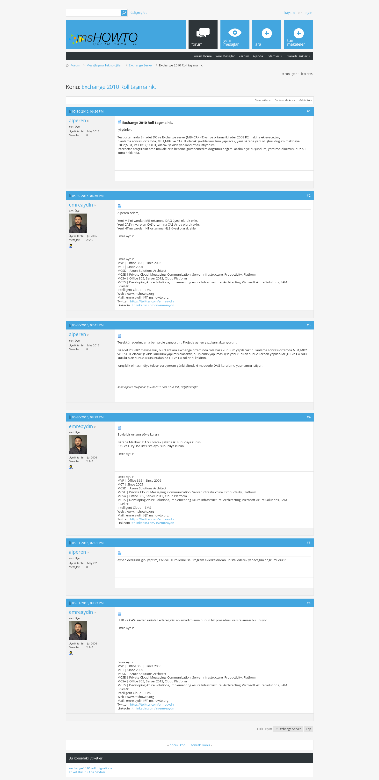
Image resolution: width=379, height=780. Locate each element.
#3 (309, 325)
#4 (309, 417)
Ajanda (258, 56)
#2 (309, 195)
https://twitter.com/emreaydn (152, 301)
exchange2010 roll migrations (90, 768)
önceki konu (178, 745)
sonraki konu (200, 745)
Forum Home (202, 56)
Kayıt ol (290, 12)
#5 (309, 542)
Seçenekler (262, 100)
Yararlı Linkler (297, 56)
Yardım (244, 56)
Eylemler (273, 56)
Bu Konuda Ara (284, 100)
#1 (309, 111)
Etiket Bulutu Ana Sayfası (87, 772)
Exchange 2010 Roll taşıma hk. (118, 87)
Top (308, 729)
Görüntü (304, 100)
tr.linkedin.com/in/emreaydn (153, 305)
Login (308, 12)
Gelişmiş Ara (139, 13)
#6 (309, 603)
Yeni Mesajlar (225, 56)
